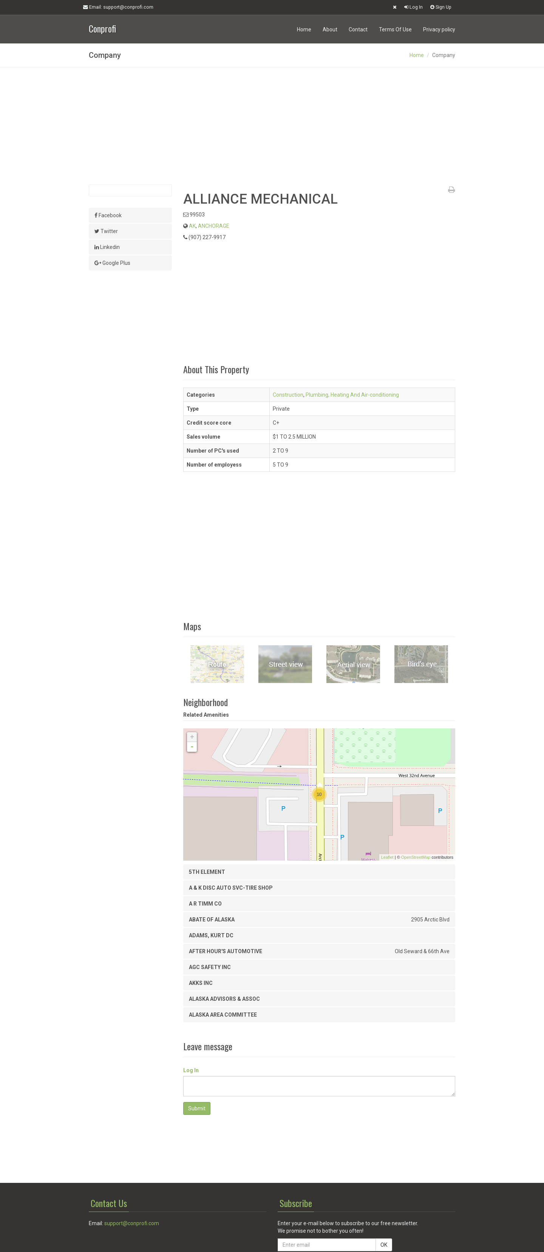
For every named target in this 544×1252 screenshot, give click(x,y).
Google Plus (112, 263)
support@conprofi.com (131, 1223)
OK (383, 1245)
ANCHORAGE (213, 226)
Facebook (108, 215)
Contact (358, 29)
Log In (413, 7)
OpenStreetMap (416, 857)
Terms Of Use (395, 29)
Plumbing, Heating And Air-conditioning (352, 395)
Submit (197, 1108)
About (330, 29)
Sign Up (440, 7)
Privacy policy (439, 29)
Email (118, 7)
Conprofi (102, 28)
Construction (288, 395)
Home (304, 29)
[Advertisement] (272, 126)
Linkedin (107, 247)
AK (192, 226)
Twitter (106, 231)
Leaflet (387, 857)
